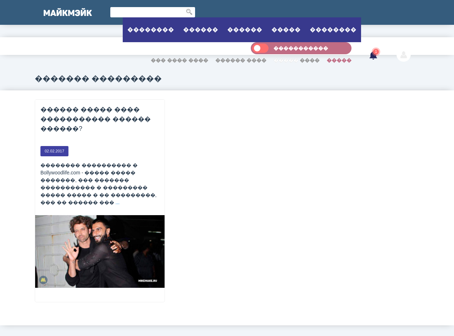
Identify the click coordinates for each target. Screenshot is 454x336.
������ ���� (240, 60)
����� (285, 29)
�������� (150, 29)
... (118, 202)
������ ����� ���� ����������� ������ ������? (95, 119)
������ (200, 29)
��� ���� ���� (179, 60)
